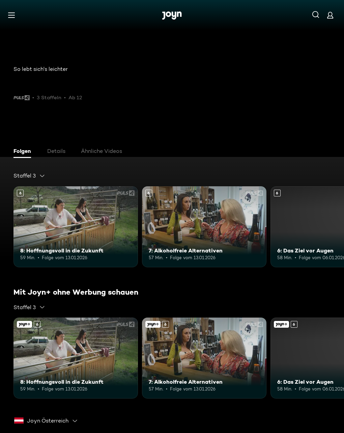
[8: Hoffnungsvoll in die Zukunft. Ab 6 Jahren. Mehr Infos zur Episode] (75, 226)
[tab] (24, 152)
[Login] (330, 15)
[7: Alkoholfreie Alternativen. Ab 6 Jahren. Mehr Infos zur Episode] (204, 226)
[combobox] (29, 175)
